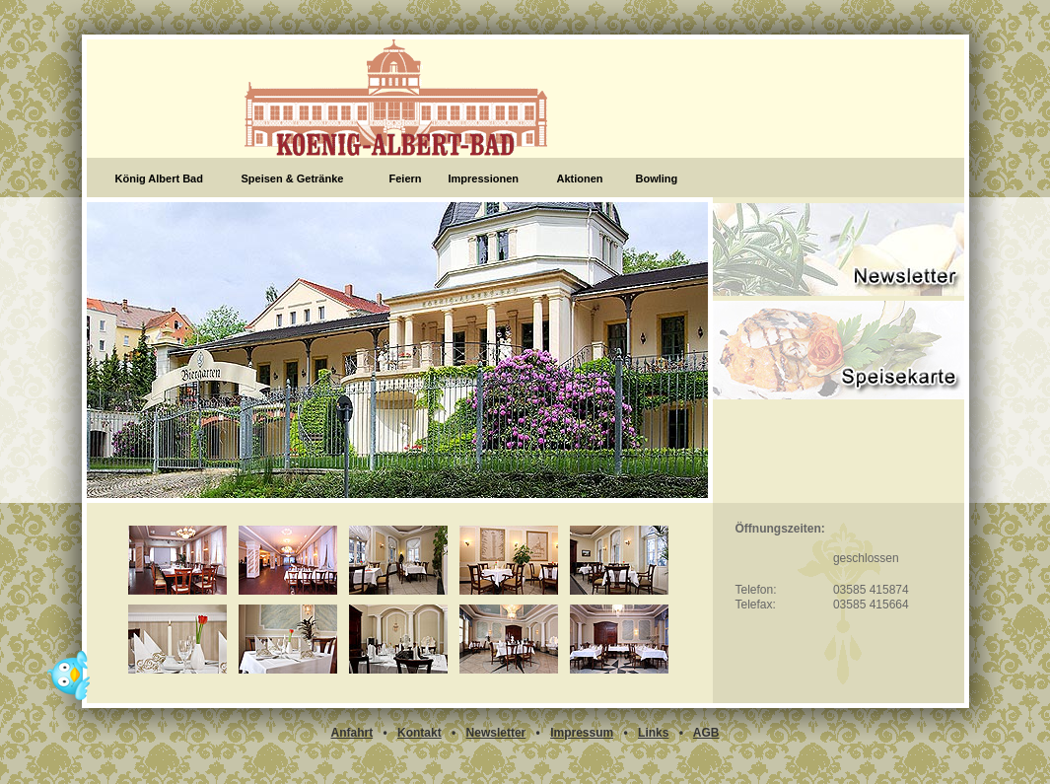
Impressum (581, 733)
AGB (706, 733)
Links (653, 733)
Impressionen (484, 178)
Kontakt (419, 733)
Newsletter (496, 733)
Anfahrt (351, 733)
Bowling (657, 178)
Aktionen (580, 178)
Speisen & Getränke (293, 178)
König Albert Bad (159, 178)
